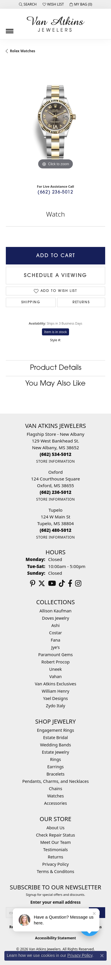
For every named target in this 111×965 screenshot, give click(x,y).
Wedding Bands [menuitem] (55, 745)
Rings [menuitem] (55, 759)
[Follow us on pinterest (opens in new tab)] (32, 583)
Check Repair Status (55, 835)
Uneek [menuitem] (55, 669)
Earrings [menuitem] (55, 766)
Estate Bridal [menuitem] (55, 737)
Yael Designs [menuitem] (55, 698)
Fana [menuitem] (55, 640)
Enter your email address (55, 902)
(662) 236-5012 (55, 192)
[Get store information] (55, 461)
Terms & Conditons (55, 871)
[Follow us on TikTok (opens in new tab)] (62, 583)
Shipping (30, 302)
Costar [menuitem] (55, 632)
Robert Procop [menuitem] (55, 662)
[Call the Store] (55, 454)
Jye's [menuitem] (55, 647)
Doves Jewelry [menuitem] (55, 618)
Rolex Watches (22, 50)
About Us (56, 827)
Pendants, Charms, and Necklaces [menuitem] (55, 781)
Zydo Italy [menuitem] (55, 705)
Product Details (55, 368)
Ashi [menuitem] (55, 625)
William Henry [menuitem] (55, 691)
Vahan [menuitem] (55, 676)
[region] (55, 121)
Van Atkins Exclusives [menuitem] (55, 684)
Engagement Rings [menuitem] (55, 730)
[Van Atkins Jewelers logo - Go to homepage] (56, 24)
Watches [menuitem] (55, 796)
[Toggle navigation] (9, 29)
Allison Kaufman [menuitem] (56, 611)
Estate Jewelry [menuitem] (55, 752)
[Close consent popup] (102, 955)
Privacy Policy (55, 864)
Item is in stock (55, 332)
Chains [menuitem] (55, 788)
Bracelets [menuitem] (55, 774)
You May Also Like (55, 383)
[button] (28, 4)
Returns (81, 302)
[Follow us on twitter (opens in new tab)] (41, 583)
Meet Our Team (55, 842)
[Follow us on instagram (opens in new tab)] (78, 583)
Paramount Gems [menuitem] (55, 654)
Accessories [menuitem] (55, 803)
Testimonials (55, 849)
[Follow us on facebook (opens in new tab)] (70, 583)
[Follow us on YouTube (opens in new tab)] (52, 583)
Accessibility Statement (55, 938)
